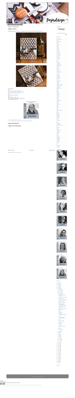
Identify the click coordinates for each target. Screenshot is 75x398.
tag (57, 143)
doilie (57, 105)
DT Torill (58, 56)
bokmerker (58, 94)
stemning (27, 120)
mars (59, 338)
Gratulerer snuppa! (61, 320)
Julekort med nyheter (61, 301)
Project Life (58, 78)
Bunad (58, 45)
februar (60, 339)
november (60, 291)
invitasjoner (58, 120)
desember (60, 289)
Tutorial (58, 83)
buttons (12, 120)
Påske (58, 79)
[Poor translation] (3, 384)
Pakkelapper (58, 77)
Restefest (59, 328)
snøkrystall (58, 139)
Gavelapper (58, 62)
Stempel (58, 82)
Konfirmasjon (59, 72)
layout (57, 128)
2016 (58, 350)
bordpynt (58, 96)
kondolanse (58, 123)
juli (59, 332)
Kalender (58, 68)
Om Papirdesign (19, 24)
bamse (58, 89)
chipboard (58, 104)
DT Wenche (58, 57)
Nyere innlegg (11, 150)
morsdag (58, 131)
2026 (58, 284)
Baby (57, 40)
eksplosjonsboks (59, 110)
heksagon (21, 120)
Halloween (58, 66)
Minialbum (58, 74)
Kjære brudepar (60, 329)
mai (59, 335)
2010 (58, 358)
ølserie (31, 120)
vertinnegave (59, 145)
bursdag (58, 99)
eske (57, 111)
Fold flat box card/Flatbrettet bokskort (62, 314)
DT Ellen (58, 47)
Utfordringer (13, 24)
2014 (58, 353)
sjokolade (58, 138)
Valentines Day (59, 85)
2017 (58, 349)
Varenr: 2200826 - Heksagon (13, 95)
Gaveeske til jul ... (61, 298)
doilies (58, 106)
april (59, 336)
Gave (57, 61)
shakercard (58, 137)
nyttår (57, 133)
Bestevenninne (59, 41)
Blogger (41, 376)
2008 (58, 361)
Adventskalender (59, 39)
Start (9, 24)
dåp (57, 109)
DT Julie (58, 50)
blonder (58, 93)
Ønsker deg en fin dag (61, 302)
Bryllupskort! (60, 323)
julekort (58, 122)
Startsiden (31, 150)
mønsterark (58, 132)
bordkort (58, 95)
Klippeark (24, 120)
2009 (58, 360)
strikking (58, 142)
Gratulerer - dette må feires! (62, 308)
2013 (58, 354)
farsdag (58, 112)
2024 (58, 287)
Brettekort (58, 44)
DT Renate (58, 52)
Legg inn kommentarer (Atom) (16, 152)
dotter (14, 120)
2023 (58, 288)
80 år (59, 319)
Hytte (57, 67)
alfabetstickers (59, 88)
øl (29, 120)
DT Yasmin (17, 120)
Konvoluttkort (60, 312)
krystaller (58, 127)
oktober (60, 292)
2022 (58, 342)
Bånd (57, 46)
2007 (58, 362)
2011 (58, 357)
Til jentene (60, 324)
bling (57, 90)
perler (57, 134)
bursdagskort (59, 100)
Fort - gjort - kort (60, 322)
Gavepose (58, 63)
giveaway (58, 116)
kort (57, 126)
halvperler (58, 117)
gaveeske (58, 115)
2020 (58, 345)
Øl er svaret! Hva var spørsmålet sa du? (61, 317)
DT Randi (58, 51)
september (60, 293)
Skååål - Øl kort (60, 309)
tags (57, 144)
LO (57, 73)
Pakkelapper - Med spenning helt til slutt (61, 304)
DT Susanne (58, 55)
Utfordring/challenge (60, 84)
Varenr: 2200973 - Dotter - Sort (13, 97)
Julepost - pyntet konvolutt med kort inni (62, 306)
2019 (58, 346)
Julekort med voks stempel (62, 297)
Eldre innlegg (51, 150)
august (60, 331)
